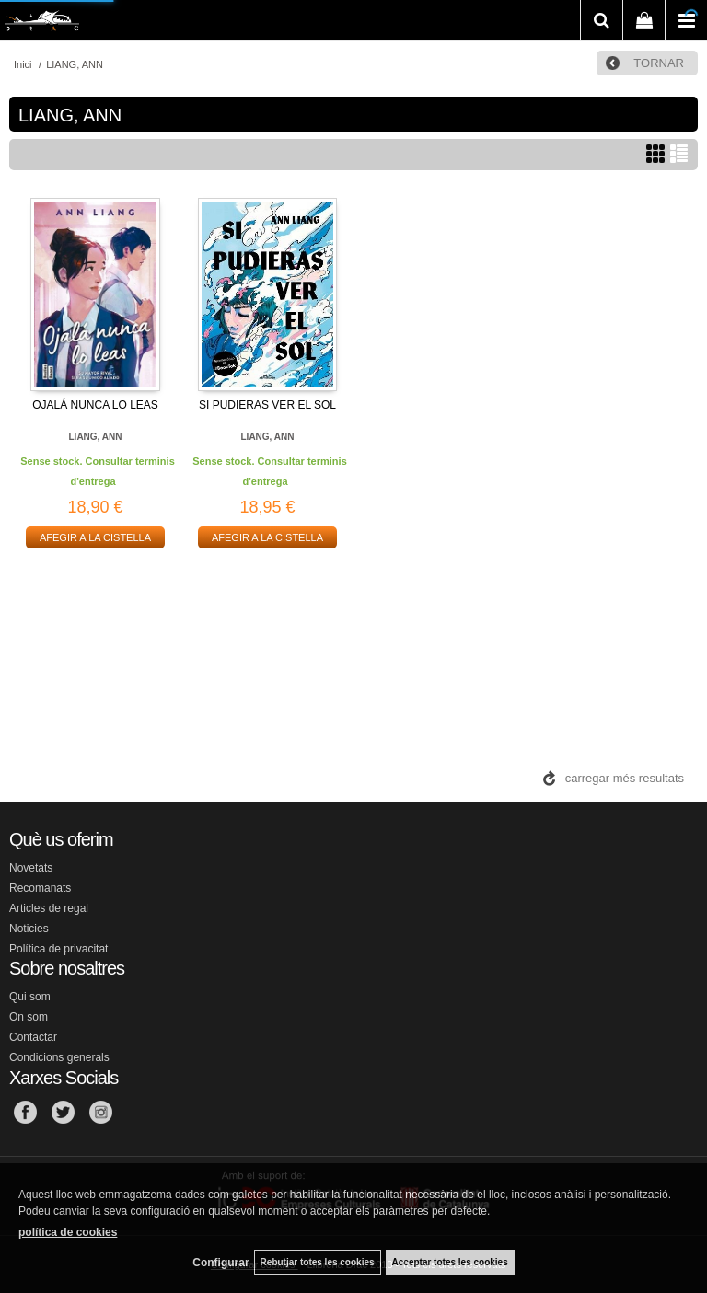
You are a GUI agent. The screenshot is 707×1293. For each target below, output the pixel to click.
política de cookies (67, 1232)
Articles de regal (48, 908)
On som (28, 1016)
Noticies (29, 928)
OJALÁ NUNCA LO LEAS (95, 404)
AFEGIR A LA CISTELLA (95, 537)
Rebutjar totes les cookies (318, 1262)
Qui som (30, 996)
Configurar (220, 1262)
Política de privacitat (58, 948)
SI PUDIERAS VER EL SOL (267, 404)
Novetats (30, 867)
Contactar (33, 1037)
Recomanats (40, 888)
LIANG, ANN (95, 437)
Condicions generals (59, 1057)
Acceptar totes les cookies (450, 1262)
